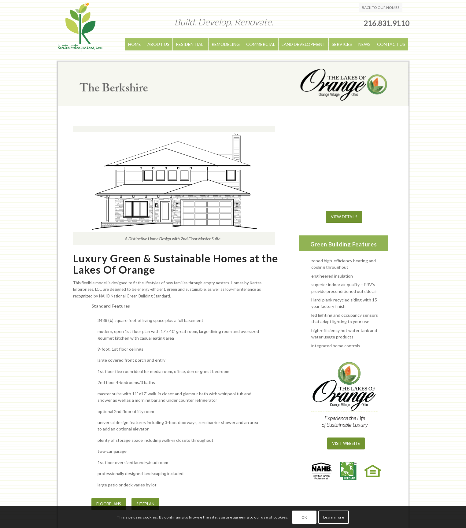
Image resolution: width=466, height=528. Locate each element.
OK (304, 517)
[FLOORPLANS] (108, 504)
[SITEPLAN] (145, 504)
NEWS (364, 44)
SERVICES (342, 44)
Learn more (333, 517)
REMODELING (226, 44)
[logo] (80, 30)
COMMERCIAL (260, 44)
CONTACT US (391, 44)
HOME (134, 44)
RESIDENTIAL (189, 44)
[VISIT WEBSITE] (346, 443)
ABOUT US (158, 44)
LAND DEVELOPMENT (303, 44)
